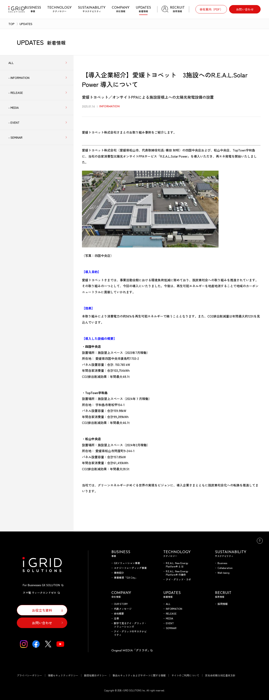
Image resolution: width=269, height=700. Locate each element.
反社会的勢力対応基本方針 (220, 675)
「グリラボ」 (132, 650)
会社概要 (119, 613)
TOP (11, 23)
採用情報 (223, 604)
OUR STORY (121, 604)
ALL (168, 604)
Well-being (223, 572)
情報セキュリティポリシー (63, 675)
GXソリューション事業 (127, 563)
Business (222, 563)
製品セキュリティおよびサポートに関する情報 (139, 675)
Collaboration (225, 568)
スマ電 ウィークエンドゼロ (41, 593)
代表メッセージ (123, 608)
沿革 (116, 618)
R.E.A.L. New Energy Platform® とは (177, 564)
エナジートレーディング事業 (130, 568)
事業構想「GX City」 (126, 577)
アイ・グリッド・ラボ (178, 579)
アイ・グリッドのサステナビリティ (130, 633)
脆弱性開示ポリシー (95, 675)
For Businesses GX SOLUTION (43, 585)
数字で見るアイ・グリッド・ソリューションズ (130, 624)
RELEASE (171, 613)
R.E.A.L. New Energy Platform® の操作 (177, 572)
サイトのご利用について (185, 675)
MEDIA (169, 618)
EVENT (170, 623)
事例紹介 (119, 572)
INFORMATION (174, 608)
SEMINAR (171, 628)
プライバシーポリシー (29, 675)
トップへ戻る (260, 541)
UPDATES (26, 23)
